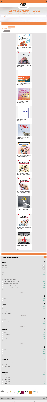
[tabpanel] (23, 204)
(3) (23, 368)
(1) (23, 343)
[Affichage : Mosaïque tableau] (18, 23)
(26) (23, 315)
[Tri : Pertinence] (7, 31)
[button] (46, 1)
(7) (23, 326)
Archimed (17, 401)
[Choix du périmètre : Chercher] (3, 16)
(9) (23, 292)
